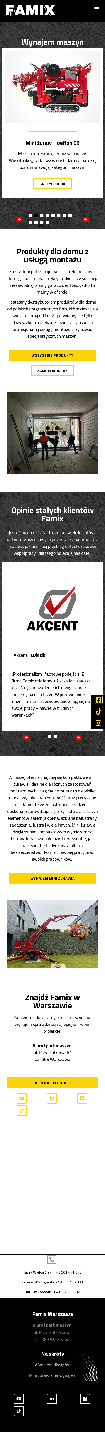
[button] (96, 8)
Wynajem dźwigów (53, 1364)
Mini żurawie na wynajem (52, 1375)
